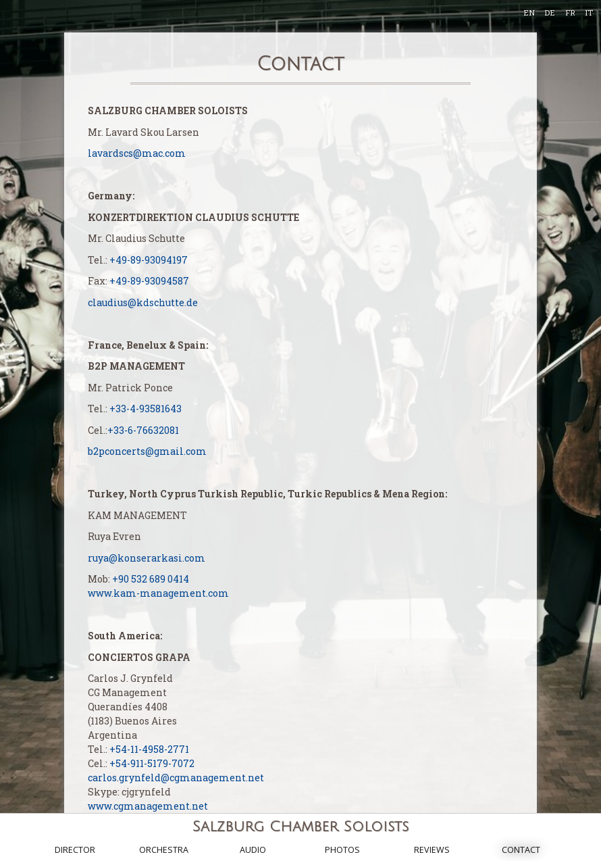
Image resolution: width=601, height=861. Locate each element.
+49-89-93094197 (148, 259)
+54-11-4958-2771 (149, 749)
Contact (521, 850)
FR (570, 12)
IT (589, 12)
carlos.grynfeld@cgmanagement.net (176, 777)
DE (549, 12)
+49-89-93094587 (149, 280)
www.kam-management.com (158, 593)
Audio (253, 850)
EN (529, 12)
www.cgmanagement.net (148, 806)
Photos (342, 850)
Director (75, 850)
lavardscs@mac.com (137, 153)
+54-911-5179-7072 (151, 763)
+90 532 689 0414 (150, 578)
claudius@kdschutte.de (143, 302)
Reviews (432, 850)
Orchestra (163, 850)
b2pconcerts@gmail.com (147, 451)
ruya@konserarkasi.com (146, 557)
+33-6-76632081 (143, 430)
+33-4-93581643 (145, 408)
